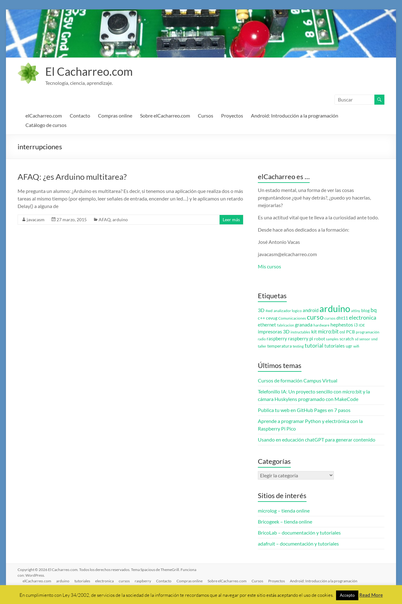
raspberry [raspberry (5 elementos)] (277, 338)
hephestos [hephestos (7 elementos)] (341, 324)
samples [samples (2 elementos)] (332, 339)
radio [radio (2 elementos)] (262, 339)
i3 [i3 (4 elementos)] (356, 324)
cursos (124, 581)
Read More (371, 595)
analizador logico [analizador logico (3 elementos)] (288, 310)
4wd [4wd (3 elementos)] (269, 310)
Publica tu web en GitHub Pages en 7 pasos (304, 410)
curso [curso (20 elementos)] (315, 317)
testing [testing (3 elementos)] (298, 346)
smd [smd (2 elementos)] (374, 339)
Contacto (80, 115)
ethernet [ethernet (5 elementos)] (267, 324)
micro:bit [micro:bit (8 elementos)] (328, 331)
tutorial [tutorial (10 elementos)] (314, 345)
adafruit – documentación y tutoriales (298, 543)
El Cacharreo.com (89, 71)
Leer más (231, 219)
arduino (120, 219)
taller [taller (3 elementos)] (262, 346)
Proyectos (232, 115)
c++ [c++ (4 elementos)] (261, 318)
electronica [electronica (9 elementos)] (362, 317)
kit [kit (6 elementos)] (314, 331)
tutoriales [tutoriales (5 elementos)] (334, 346)
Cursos (205, 115)
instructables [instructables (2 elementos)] (300, 332)
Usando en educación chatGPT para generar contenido (316, 439)
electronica (104, 581)
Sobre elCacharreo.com (165, 115)
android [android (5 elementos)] (310, 310)
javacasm (36, 219)
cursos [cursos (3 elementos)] (329, 318)
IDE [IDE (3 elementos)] (362, 325)
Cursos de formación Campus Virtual (297, 380)
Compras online (115, 115)
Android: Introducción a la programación (294, 115)
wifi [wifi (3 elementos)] (356, 346)
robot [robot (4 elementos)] (319, 338)
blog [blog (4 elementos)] (365, 310)
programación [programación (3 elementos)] (367, 332)
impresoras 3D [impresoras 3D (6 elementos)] (274, 331)
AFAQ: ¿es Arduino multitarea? (72, 177)
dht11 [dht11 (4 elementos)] (342, 318)
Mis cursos (269, 266)
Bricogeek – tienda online (285, 521)
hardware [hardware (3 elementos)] (321, 325)
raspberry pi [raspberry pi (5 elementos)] (300, 338)
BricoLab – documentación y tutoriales (299, 532)
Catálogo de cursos (46, 125)
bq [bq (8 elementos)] (374, 310)
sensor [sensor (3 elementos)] (364, 339)
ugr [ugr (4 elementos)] (349, 346)
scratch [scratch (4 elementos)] (347, 338)
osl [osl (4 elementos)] (342, 331)
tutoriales (82, 581)
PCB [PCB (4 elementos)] (350, 331)
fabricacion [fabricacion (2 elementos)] (285, 325)
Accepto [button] (347, 595)
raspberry (143, 581)
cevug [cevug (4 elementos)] (271, 318)
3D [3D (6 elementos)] (261, 310)
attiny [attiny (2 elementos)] (355, 311)
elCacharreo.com (43, 115)
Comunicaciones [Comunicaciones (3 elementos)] (292, 318)
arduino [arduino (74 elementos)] (334, 308)
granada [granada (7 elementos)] (303, 324)
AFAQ (105, 219)
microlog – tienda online (284, 510)
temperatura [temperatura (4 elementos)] (279, 346)
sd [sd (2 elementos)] (356, 339)
